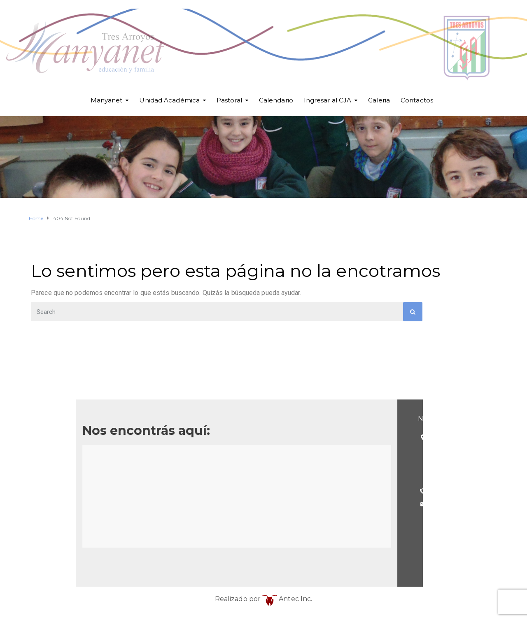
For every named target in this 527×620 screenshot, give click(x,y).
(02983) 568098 (140, 491)
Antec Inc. (287, 599)
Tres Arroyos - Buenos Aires (158, 464)
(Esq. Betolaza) (139, 451)
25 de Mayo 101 (141, 437)
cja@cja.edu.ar (137, 504)
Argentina (131, 477)
